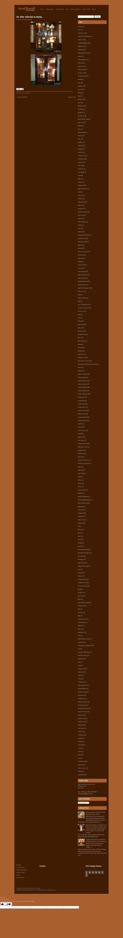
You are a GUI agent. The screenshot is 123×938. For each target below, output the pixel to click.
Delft (79, 192)
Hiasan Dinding (82, 275)
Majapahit (80, 450)
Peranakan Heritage (83, 553)
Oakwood (80, 506)
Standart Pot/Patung (83, 652)
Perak (79, 546)
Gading (80, 225)
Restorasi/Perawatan (83, 602)
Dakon (79, 179)
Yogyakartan (81, 775)
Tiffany (80, 731)
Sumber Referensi (75, 9)
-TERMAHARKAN (82, 43)
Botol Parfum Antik (83, 119)
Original (80, 513)
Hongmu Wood (82, 285)
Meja (79, 467)
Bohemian (81, 106)
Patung (80, 523)
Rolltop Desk (81, 606)
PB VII (79, 536)
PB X (79, 539)
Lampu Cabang (82, 384)
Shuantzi (80, 626)
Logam (80, 437)
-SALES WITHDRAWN (84, 36)
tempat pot (81, 715)
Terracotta (81, 728)
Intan (79, 295)
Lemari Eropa (81, 430)
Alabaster (80, 46)
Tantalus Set (81, 669)
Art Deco (80, 73)
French (80, 218)
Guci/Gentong (82, 271)
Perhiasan (80, 556)
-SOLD (80, 40)
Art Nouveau (81, 76)
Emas (79, 205)
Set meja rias (81, 622)
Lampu (80, 371)
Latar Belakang (20, 867)
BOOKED (80, 112)
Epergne (80, 208)
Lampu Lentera (82, 404)
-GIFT (79, 30)
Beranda (18, 865)
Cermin (80, 149)
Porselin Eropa (82, 586)
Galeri (79, 228)
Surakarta (80, 659)
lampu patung (82, 420)
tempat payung (82, 705)
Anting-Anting (81, 69)
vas (79, 758)
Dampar (80, 182)
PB (78, 526)
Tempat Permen (82, 712)
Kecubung (80, 331)
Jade (79, 301)
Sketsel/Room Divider (84, 639)
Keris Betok (81, 341)
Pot (79, 589)
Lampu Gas (81, 397)
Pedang (80, 543)
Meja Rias (80, 470)
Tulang (80, 751)
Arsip (67, 9)
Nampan (80, 493)
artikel (79, 79)
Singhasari (81, 632)
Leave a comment (25, 93)
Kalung (80, 321)
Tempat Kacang (82, 692)
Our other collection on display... (29, 16)
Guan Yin (80, 268)
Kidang (80, 344)
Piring (79, 573)
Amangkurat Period (83, 53)
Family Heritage (82, 212)
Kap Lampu (81, 324)
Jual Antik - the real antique (33, 888)
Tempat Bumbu (82, 688)
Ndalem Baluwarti (83, 496)
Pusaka (80, 592)
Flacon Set (81, 215)
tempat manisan (82, 702)
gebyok (80, 245)
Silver (79, 629)
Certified (80, 152)
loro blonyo (81, 440)
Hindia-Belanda (82, 281)
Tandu (79, 665)
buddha (80, 142)
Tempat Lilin (81, 698)
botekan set (81, 116)
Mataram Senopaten (83, 463)
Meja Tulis (81, 473)
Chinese (80, 162)
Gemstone (81, 255)
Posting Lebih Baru (22, 97)
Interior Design (82, 298)
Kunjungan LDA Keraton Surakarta (87, 364)
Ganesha (80, 232)
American (80, 63)
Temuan (80, 725)
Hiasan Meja (81, 278)
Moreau (80, 483)
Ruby (79, 616)
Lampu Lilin (43, 91)
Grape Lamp (81, 265)
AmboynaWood (82, 59)
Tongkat (80, 741)
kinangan (80, 347)
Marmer (80, 457)
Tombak (80, 738)
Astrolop (80, 86)
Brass (79, 129)
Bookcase (80, 109)
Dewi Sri (80, 195)
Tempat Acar (81, 682)
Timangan (81, 735)
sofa (79, 649)
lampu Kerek (81, 400)
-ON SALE (24, 91)
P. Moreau (80, 516)
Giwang (80, 261)
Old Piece (81, 510)
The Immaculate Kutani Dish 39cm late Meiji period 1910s (95, 813)
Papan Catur (81, 520)
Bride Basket (81, 132)
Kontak (94, 9)
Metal (79, 477)
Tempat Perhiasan (83, 708)
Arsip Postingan (20, 872)
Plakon (80, 576)
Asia (79, 83)
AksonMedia (30, 890)
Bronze (80, 136)
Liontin (80, 434)
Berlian (80, 99)
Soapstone (81, 642)
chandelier (81, 159)
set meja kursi (82, 619)
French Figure (82, 222)
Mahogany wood (82, 447)
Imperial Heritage (83, 288)
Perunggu (80, 559)
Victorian (80, 765)
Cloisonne (81, 169)
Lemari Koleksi (59, 9)
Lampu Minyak (65, 91)
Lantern (80, 424)
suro (79, 662)
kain (79, 318)
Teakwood (81, 672)
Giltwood (80, 258)
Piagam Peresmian (83, 566)
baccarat (80, 89)
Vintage (80, 771)
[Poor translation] (8, 904)
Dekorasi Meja (82, 189)
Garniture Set (81, 238)
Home (42, 9)
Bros (79, 139)
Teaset (80, 679)
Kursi (79, 367)
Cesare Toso (81, 155)
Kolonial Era (81, 354)
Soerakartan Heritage (84, 645)
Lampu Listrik (50, 91)
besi (79, 102)
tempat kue (81, 695)
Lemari (80, 427)
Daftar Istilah (86, 9)
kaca (79, 314)
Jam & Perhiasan (82, 304)
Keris (79, 337)
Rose (79, 609)
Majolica (80, 453)
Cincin (79, 165)
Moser (79, 486)
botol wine (81, 122)
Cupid (79, 175)
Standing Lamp (82, 655)
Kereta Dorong (82, 334)
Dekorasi (80, 185)
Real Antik (80, 596)
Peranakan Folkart (83, 549)
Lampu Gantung (82, 374)
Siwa (79, 635)
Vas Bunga (81, 761)
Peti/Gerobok (81, 563)
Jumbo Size (81, 311)
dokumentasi (81, 202)
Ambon (80, 56)
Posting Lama (71, 97)
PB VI (79, 533)
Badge (80, 92)
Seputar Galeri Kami (21, 870)
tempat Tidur (81, 718)
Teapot (80, 675)
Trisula (80, 748)
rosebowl (80, 612)
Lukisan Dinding (82, 443)
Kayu (79, 328)
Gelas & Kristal (82, 251)
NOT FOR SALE (82, 503)
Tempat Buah (81, 685)
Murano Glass (82, 490)
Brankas (80, 126)
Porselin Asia (81, 582)
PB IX (79, 530)
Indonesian (81, 291)
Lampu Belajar (82, 377)
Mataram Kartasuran (83, 460)
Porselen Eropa (82, 579)
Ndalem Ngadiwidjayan (84, 500)
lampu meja (57, 91)
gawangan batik (82, 241)
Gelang (80, 248)
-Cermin (80, 26)
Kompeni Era (81, 357)
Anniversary (81, 66)
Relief (79, 599)
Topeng (80, 745)
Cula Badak (81, 172)
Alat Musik (81, 50)
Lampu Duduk (35, 91)
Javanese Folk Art (83, 308)
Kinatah (80, 351)
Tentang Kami (50, 9)
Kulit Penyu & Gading (84, 361)
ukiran (79, 755)
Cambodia (81, 146)
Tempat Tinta (81, 721)
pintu (79, 569)
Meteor (80, 480)
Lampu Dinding (82, 387)
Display (30, 91)
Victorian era (81, 768)
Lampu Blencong (82, 381)
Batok (79, 96)
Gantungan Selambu (83, 235)
